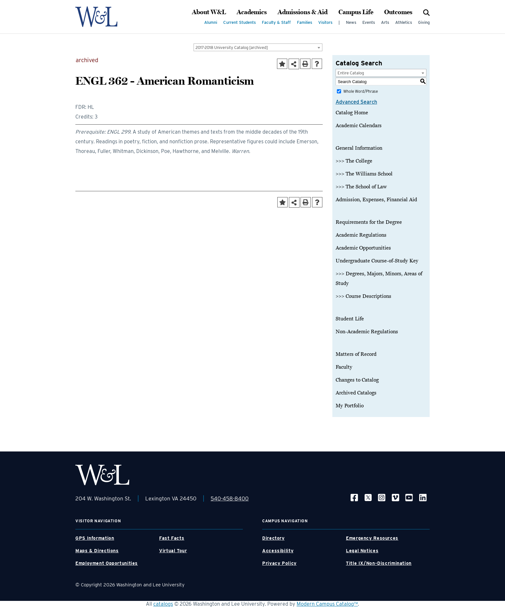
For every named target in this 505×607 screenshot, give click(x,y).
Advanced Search (356, 102)
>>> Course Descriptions (363, 296)
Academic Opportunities (363, 248)
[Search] (426, 12)
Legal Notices (362, 550)
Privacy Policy (279, 563)
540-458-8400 (230, 498)
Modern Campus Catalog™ (327, 604)
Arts (385, 22)
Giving (424, 22)
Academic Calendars (359, 125)
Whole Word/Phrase (360, 91)
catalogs (163, 604)
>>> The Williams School (364, 174)
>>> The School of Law (361, 187)
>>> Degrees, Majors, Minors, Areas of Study (379, 278)
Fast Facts (171, 538)
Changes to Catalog (357, 380)
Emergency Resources (372, 538)
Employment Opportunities (106, 563)
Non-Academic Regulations (367, 331)
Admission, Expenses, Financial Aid (376, 199)
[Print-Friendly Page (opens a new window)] (305, 64)
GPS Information (94, 538)
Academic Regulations (361, 235)
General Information (359, 148)
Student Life (350, 319)
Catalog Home (352, 112)
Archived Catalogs (356, 393)
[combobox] (258, 47)
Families (304, 22)
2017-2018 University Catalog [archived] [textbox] (231, 47)
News (351, 22)
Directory (273, 538)
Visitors (325, 22)
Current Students (239, 22)
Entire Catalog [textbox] (351, 73)
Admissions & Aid (303, 12)
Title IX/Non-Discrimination (379, 563)
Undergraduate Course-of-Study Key (377, 261)
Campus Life (355, 12)
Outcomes (398, 12)
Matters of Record (356, 354)
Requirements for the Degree (369, 222)
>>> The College (354, 161)
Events (368, 22)
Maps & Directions (97, 550)
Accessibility (277, 550)
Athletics (403, 22)
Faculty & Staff (276, 22)
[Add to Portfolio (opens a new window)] (282, 64)
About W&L (209, 12)
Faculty (344, 367)
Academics (252, 12)
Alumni (210, 22)
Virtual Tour (173, 550)
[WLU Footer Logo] (102, 474)
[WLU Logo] (102, 16)
